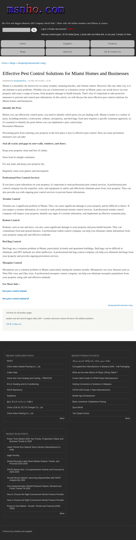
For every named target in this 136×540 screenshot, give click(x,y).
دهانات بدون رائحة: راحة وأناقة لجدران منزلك (91, 361)
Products (112, 43)
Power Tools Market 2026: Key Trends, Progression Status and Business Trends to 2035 (35, 440)
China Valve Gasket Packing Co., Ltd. (24, 366)
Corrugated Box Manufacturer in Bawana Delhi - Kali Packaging (101, 366)
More (62, 418)
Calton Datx (12, 372)
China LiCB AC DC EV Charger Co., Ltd (25, 407)
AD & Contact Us (112, 51)
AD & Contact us (13, 324)
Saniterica (11, 396)
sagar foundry (13, 455)
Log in (44, 29)
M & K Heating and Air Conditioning (23, 384)
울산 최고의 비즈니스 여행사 (20, 402)
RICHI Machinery (14, 390)
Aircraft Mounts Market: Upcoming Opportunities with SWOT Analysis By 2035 (34, 479)
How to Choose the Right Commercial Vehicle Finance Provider (35, 494)
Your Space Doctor (80, 413)
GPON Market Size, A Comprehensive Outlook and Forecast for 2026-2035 (35, 470)
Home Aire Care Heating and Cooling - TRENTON (29, 378)
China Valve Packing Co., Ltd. (20, 413)
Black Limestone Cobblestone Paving (89, 402)
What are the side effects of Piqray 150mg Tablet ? (95, 372)
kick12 (10, 361)
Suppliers (67, 43)
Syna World (77, 407)
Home (23, 43)
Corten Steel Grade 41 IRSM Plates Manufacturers (95, 378)
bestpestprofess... (21, 81)
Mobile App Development (83, 396)
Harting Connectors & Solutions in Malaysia (91, 384)
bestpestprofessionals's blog (32, 63)
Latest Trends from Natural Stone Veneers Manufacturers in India (33, 448)
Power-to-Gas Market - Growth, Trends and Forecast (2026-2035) (34, 507)
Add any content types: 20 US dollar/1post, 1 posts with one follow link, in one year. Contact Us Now (86, 34)
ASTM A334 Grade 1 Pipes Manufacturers (91, 390)
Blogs (23, 51)
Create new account (57, 29)
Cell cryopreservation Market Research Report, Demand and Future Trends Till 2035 (34, 487)
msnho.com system (23, 531)
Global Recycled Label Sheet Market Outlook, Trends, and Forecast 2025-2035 (33, 462)
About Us (67, 51)
